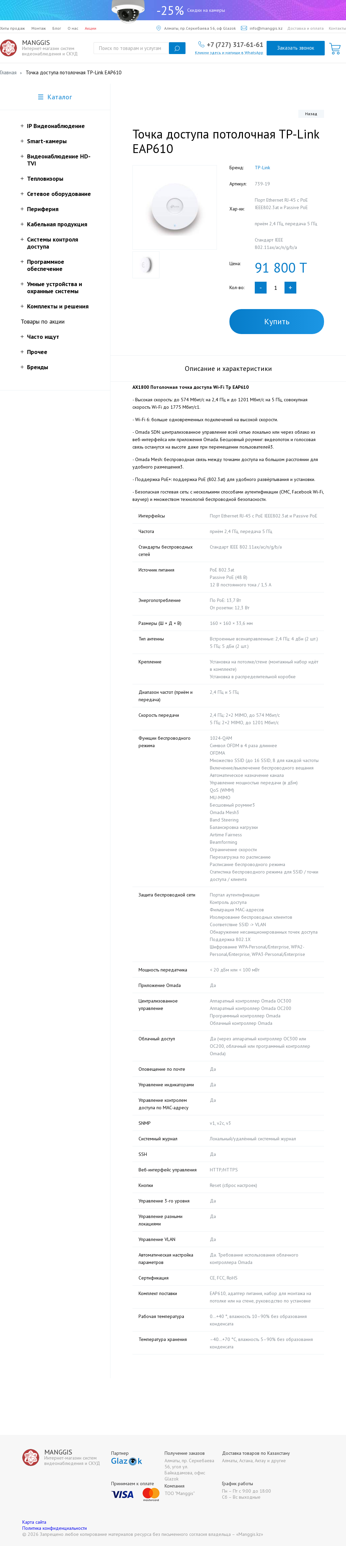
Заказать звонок (295, 48)
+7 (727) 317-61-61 (235, 44)
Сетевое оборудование (59, 193)
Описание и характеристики (228, 368)
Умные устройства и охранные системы (54, 287)
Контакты (337, 28)
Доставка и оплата (305, 28)
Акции (90, 28)
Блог (56, 28)
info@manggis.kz (261, 28)
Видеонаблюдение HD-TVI (59, 160)
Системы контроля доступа (52, 243)
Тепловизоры (45, 178)
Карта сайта (34, 1522)
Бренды (37, 367)
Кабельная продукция (57, 224)
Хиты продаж (12, 28)
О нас (73, 28)
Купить (277, 321)
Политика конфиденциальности (54, 1528)
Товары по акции (43, 321)
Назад (311, 113)
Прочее (37, 351)
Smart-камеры (47, 141)
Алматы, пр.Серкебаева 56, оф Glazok (196, 28)
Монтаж (38, 28)
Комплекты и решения (58, 306)
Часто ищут (43, 336)
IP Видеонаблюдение (56, 125)
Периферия (42, 208)
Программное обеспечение (45, 265)
